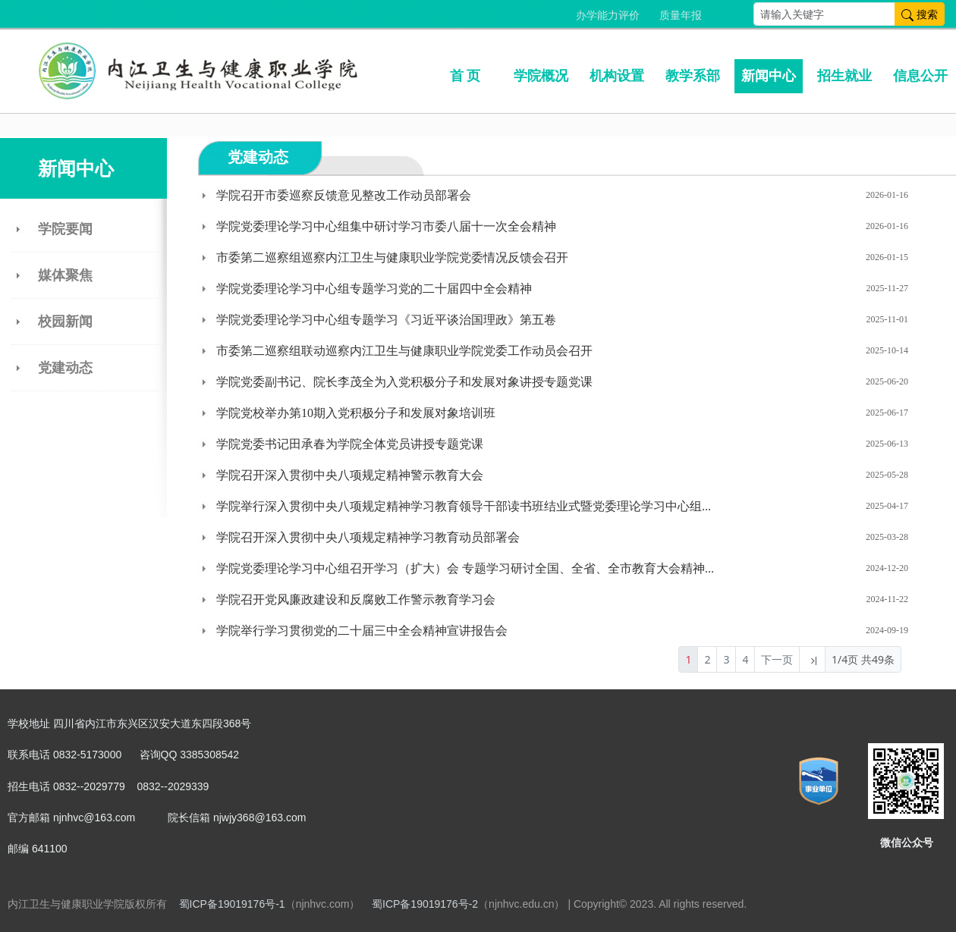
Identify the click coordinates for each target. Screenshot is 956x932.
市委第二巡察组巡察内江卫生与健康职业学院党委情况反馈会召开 (392, 257)
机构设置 (617, 75)
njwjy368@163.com (259, 817)
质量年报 (680, 15)
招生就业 (844, 75)
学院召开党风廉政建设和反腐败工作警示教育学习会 (355, 599)
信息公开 (920, 75)
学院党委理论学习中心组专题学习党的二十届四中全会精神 (374, 288)
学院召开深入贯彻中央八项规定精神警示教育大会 (349, 475)
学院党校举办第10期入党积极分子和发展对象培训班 (355, 412)
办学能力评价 (608, 15)
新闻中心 (768, 75)
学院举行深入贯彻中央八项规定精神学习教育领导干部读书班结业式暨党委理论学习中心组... (463, 506)
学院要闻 (65, 229)
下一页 (777, 659)
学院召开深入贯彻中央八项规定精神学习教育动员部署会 (368, 537)
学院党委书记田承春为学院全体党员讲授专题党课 (349, 444)
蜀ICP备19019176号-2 (425, 904)
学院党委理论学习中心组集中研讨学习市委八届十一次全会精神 (386, 226)
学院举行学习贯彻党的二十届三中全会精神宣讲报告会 (362, 630)
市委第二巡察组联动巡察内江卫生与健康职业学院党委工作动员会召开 (404, 350)
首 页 (465, 75)
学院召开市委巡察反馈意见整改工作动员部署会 (343, 195)
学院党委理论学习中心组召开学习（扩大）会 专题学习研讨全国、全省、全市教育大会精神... (465, 568)
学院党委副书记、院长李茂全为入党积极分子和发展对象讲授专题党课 (404, 381)
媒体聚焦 (65, 275)
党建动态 (65, 367)
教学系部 (692, 75)
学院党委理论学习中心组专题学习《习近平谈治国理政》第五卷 (386, 319)
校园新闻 (65, 321)
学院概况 (541, 75)
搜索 (919, 14)
